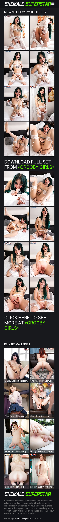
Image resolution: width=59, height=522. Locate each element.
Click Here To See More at (25, 323)
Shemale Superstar (23, 519)
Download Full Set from (29, 164)
